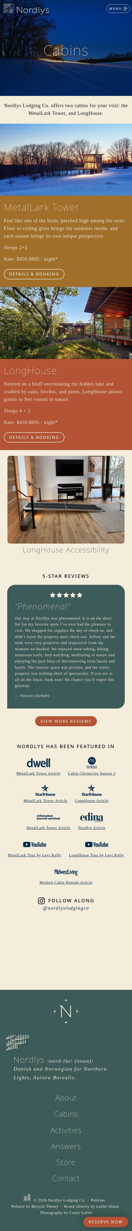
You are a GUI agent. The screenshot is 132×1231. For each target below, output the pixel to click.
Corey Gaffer (81, 1213)
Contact (66, 1178)
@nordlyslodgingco (66, 908)
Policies (98, 1200)
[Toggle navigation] (118, 8)
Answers (66, 1146)
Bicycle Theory (45, 1206)
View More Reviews (65, 721)
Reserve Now (105, 1222)
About (66, 1097)
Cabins (66, 1113)
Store (66, 1162)
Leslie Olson (107, 1206)
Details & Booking (34, 274)
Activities (66, 1130)
